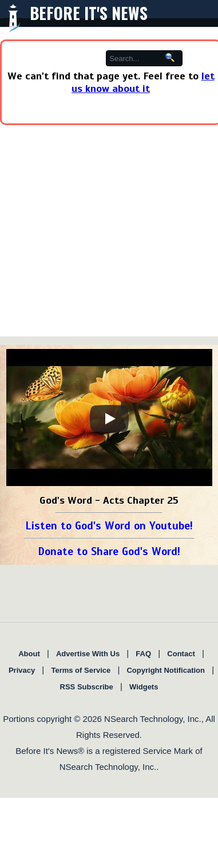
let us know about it (143, 82)
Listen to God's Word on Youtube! (109, 525)
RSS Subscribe (86, 687)
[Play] (109, 418)
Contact (181, 653)
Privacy (22, 670)
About (29, 653)
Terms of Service (80, 670)
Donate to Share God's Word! (109, 551)
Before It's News (89, 13)
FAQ (143, 653)
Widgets (143, 687)
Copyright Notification (165, 670)
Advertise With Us (88, 653)
